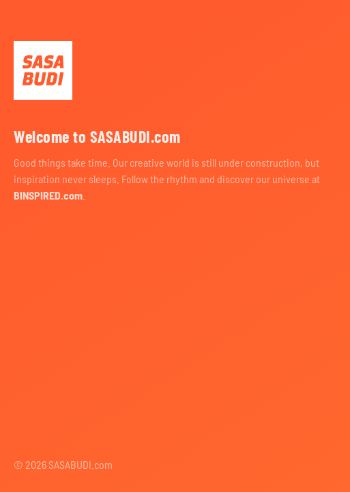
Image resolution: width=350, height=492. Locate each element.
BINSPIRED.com (48, 195)
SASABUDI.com (43, 70)
